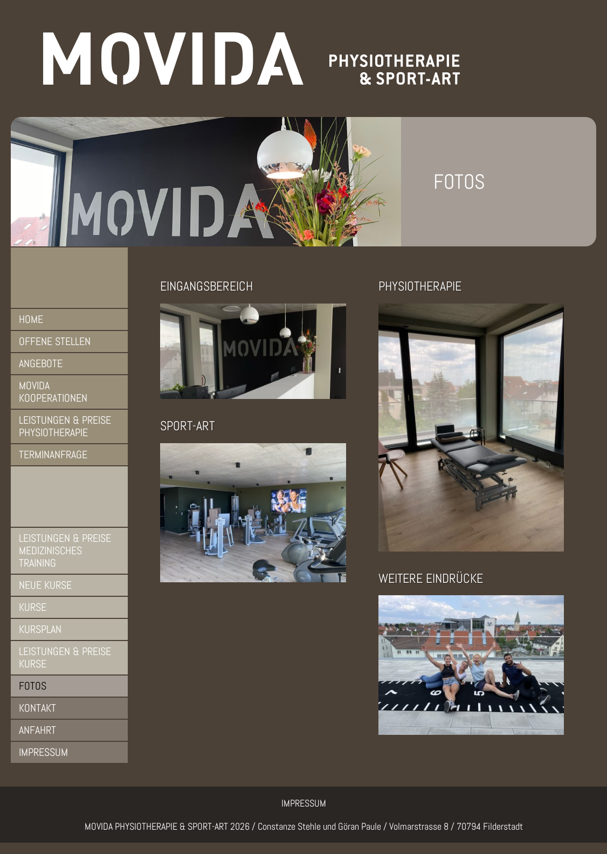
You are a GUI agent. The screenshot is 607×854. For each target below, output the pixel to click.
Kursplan (40, 629)
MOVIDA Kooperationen (53, 391)
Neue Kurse (45, 585)
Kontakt (37, 708)
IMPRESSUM (303, 803)
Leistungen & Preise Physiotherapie (65, 426)
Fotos (32, 686)
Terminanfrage (53, 454)
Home (31, 319)
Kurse (32, 607)
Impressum (43, 752)
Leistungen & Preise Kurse (65, 657)
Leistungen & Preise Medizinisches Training (65, 550)
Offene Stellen (55, 341)
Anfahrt (37, 730)
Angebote (41, 363)
